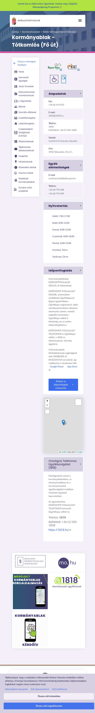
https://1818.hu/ (60, 529)
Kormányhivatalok (26, 21)
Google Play (57, 366)
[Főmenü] (80, 20)
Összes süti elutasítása (49, 696)
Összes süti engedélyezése (49, 706)
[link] (63, 464)
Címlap (15, 32)
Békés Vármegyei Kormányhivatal (59, 32)
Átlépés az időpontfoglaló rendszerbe (64, 384)
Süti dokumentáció (40, 689)
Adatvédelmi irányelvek (16, 689)
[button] (63, 94)
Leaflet (62, 452)
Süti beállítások (59, 689)
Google (79, 452)
